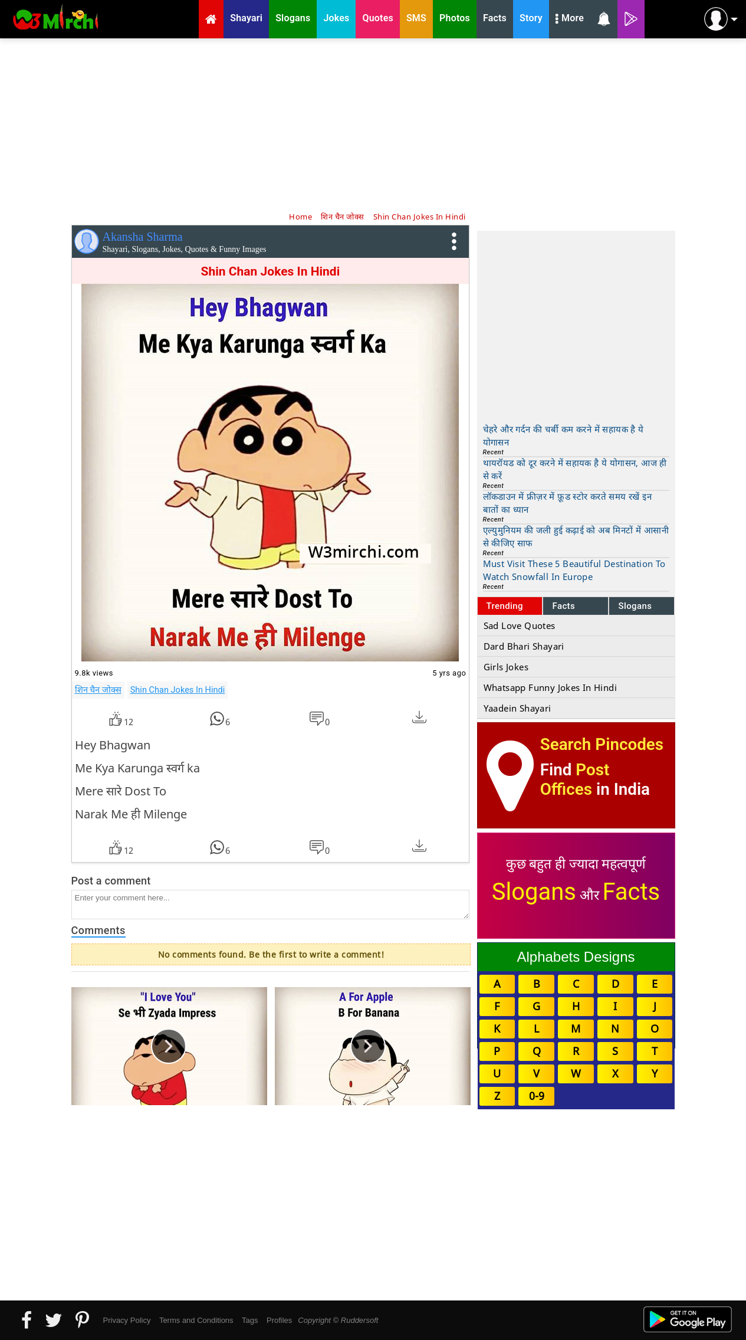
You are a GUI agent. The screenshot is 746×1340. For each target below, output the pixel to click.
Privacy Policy (127, 1320)
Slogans (635, 606)
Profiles (279, 1320)
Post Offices (575, 779)
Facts (563, 606)
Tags (250, 1320)
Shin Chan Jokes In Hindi (177, 689)
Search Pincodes (601, 744)
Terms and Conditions (196, 1320)
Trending (505, 606)
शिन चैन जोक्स (98, 689)
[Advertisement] (373, 124)
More (570, 19)
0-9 (536, 1096)
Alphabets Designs (576, 957)
